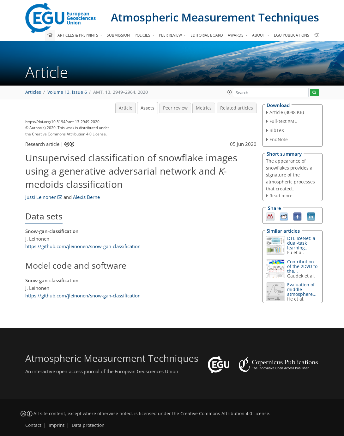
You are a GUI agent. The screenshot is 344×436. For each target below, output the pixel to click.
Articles (33, 92)
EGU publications (291, 35)
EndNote (278, 139)
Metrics (204, 108)
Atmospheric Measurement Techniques (215, 17)
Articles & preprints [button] (78, 35)
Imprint (56, 425)
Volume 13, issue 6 (67, 92)
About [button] (259, 35)
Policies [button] (143, 35)
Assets (147, 108)
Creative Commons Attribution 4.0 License (224, 413)
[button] (229, 92)
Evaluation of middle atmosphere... (302, 289)
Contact (33, 425)
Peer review (175, 108)
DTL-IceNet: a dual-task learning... (301, 243)
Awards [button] (236, 35)
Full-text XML (283, 121)
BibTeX (276, 130)
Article (125, 108)
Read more (281, 196)
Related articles (236, 108)
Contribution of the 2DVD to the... (302, 266)
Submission (118, 35)
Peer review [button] (171, 35)
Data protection (88, 425)
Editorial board (206, 35)
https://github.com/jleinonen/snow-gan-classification (83, 246)
